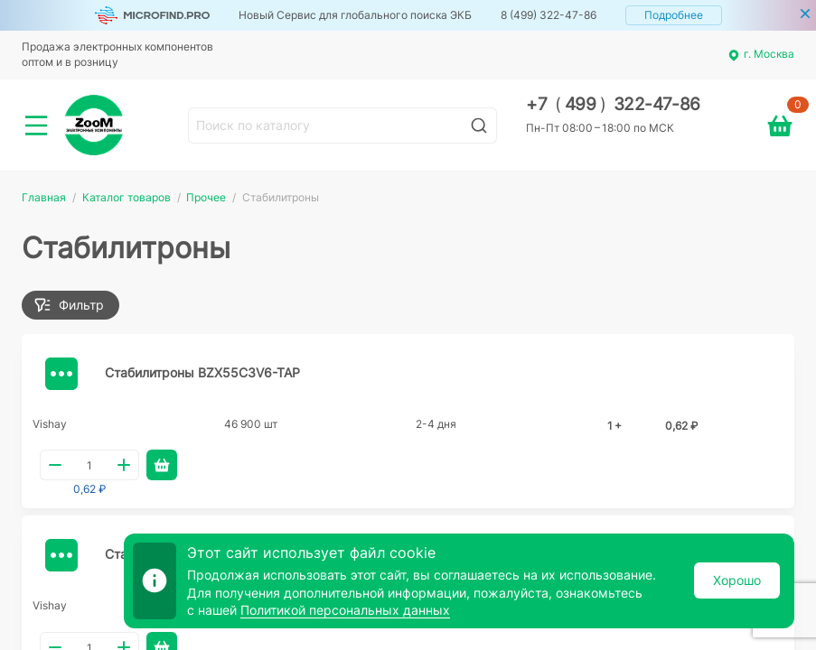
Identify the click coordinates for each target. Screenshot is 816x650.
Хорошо (737, 580)
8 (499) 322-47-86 (548, 15)
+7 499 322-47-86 (613, 104)
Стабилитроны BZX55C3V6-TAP (202, 372)
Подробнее (673, 15)
